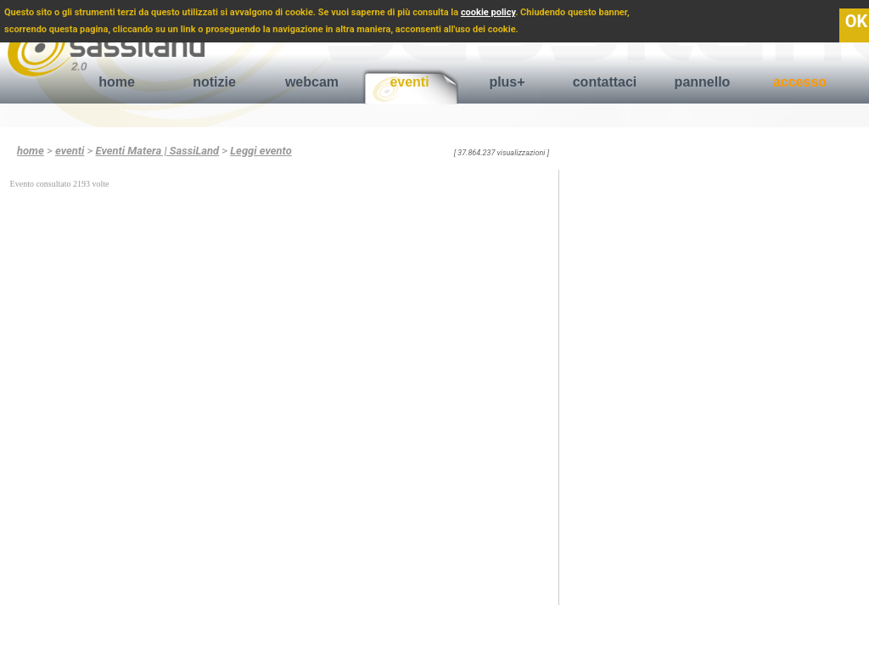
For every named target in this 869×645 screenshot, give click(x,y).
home (116, 82)
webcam (312, 82)
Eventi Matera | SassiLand (158, 150)
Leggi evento (260, 150)
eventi (409, 82)
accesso (800, 82)
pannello (703, 82)
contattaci (605, 82)
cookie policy (488, 12)
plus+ (506, 82)
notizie (214, 82)
